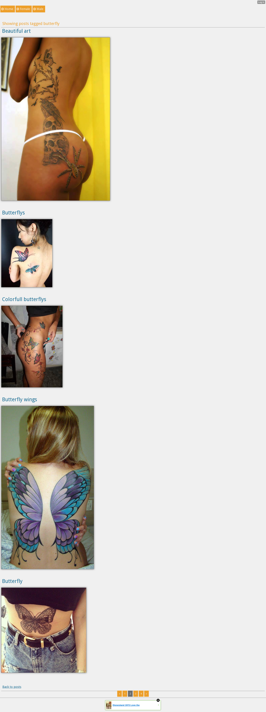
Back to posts (11, 687)
